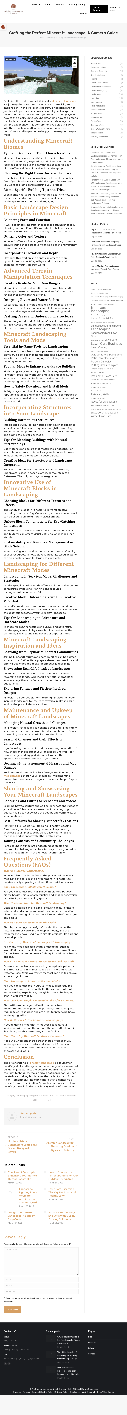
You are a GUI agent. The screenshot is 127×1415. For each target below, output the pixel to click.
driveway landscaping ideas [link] (99, 304)
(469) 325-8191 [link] (115, 13)
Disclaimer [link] (75, 1392)
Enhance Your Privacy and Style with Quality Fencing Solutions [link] (61, 1216)
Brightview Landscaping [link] (116, 297)
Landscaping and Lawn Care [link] (104, 334)
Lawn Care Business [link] (106, 343)
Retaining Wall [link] (95, 380)
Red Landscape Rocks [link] (97, 372)
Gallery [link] (91, 1348)
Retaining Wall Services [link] (97, 398)
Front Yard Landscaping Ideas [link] (99, 315)
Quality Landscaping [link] (97, 369)
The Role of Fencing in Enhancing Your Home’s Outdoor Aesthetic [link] (23, 1175)
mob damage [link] (12, 775)
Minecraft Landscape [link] (44, 1100)
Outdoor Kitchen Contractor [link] (107, 354)
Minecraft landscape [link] (64, 101)
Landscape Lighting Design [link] (106, 325)
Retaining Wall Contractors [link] (98, 387)
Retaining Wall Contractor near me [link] (101, 383)
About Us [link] (92, 1342)
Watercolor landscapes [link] (104, 412)
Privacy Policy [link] (61, 1392)
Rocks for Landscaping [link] (104, 401)
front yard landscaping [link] (100, 309)
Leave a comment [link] (67, 1096)
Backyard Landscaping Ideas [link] (99, 293)
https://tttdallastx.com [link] (31, 1117)
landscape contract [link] (96, 322)
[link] (3, 27)
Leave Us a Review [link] (93, 2)
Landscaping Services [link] (97, 340)
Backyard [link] (93, 289)
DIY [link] (108, 300)
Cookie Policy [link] (47, 1392)
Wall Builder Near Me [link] (114, 409)
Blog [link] (90, 1337)
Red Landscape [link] (108, 369)
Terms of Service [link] (31, 1392)
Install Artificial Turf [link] (102, 318)
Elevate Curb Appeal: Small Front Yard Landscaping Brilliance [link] (105, 200)
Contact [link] (91, 1354)
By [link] (34, 1096)
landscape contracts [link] (108, 322)
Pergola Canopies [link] (101, 361)
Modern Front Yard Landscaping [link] (100, 351)
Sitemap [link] (17, 1392)
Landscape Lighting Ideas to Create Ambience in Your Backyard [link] (28, 1196)
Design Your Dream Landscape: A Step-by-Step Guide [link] (22, 1216)
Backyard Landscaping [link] (104, 289)
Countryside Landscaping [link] (98, 300)
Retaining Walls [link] (100, 394)
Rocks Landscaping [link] (96, 405)
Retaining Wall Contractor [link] (108, 380)
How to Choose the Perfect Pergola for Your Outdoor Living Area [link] (63, 1175)
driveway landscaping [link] (116, 300)
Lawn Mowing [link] (99, 347)
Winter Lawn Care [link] (101, 416)
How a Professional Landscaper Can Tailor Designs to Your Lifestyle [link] (106, 255)
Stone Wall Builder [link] (108, 405)
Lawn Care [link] (111, 339)
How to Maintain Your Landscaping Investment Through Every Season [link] (105, 267)
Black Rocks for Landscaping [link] (99, 297)
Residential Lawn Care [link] (104, 376)
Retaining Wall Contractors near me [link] (101, 391)
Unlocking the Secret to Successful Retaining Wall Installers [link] (106, 172)
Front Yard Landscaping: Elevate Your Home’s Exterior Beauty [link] (107, 159)
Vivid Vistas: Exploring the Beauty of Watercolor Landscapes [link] (106, 186)
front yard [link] (111, 304)
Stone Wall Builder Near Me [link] (99, 409)
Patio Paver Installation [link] (104, 358)
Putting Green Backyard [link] (104, 365)
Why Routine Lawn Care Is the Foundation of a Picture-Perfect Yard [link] (106, 231)
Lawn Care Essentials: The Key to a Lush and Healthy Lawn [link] (62, 1192)
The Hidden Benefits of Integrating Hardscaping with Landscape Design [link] (106, 243)
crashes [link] (56, 398)
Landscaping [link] (10, 59)
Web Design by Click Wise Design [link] (98, 1392)
